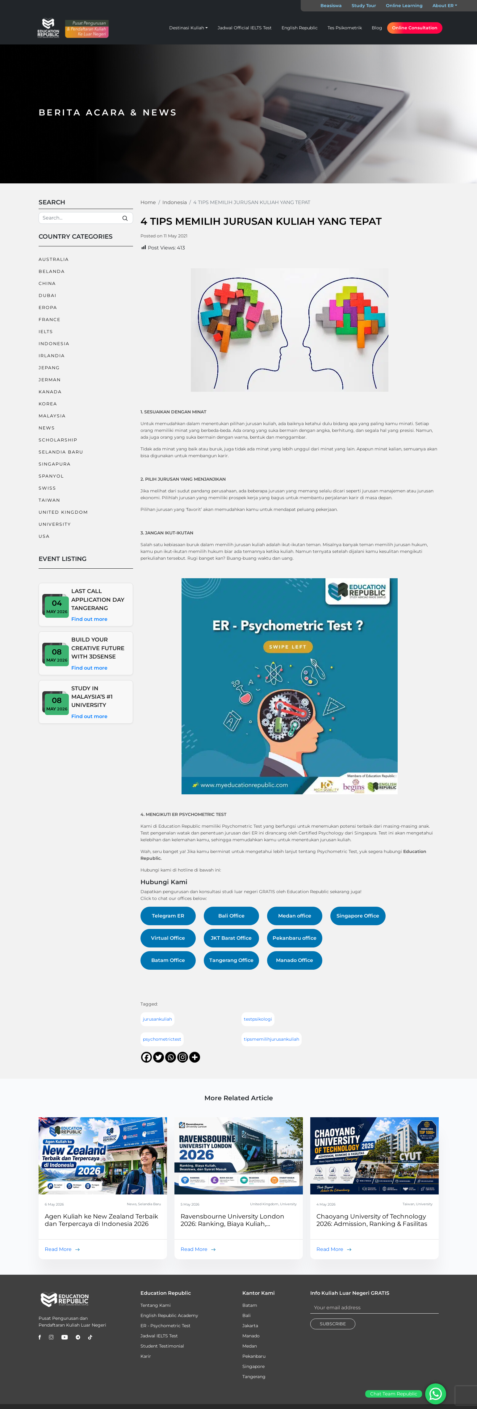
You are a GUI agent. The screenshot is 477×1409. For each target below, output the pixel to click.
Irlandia (52, 355)
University (55, 524)
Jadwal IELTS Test (159, 1336)
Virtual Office (168, 938)
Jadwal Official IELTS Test (245, 28)
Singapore (253, 1366)
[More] (194, 1057)
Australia (54, 259)
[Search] (86, 218)
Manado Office (294, 960)
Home (148, 202)
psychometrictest (162, 1039)
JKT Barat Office (231, 938)
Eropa (48, 307)
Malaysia (52, 416)
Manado (251, 1336)
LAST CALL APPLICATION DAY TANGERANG (97, 599)
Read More (58, 1249)
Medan (249, 1346)
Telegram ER (168, 916)
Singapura (55, 464)
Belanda (52, 271)
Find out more (89, 619)
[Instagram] (182, 1057)
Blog (377, 28)
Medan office (294, 916)
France (50, 319)
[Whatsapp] (170, 1057)
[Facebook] (146, 1057)
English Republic (300, 28)
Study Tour (364, 5)
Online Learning (404, 5)
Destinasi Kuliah (186, 28)
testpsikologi (258, 1019)
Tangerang (254, 1376)
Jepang (49, 367)
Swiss (47, 488)
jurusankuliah (157, 1019)
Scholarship (58, 440)
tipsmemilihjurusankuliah (271, 1039)
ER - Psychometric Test (165, 1325)
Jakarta (250, 1325)
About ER (443, 5)
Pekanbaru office (294, 938)
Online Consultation (414, 28)
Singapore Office (358, 916)
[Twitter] (158, 1057)
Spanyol (51, 476)
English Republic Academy (169, 1315)
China (47, 283)
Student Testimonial (162, 1346)
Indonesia (54, 343)
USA (44, 536)
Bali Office (231, 916)
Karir (145, 1356)
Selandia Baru (61, 452)
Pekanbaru (254, 1356)
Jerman (50, 380)
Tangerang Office (231, 960)
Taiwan (49, 500)
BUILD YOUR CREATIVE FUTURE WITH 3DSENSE (97, 648)
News (47, 428)
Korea (48, 404)
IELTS (46, 331)
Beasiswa (331, 5)
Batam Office (168, 960)
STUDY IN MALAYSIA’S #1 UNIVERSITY (92, 697)
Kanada (50, 392)
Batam (249, 1305)
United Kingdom (63, 512)
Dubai (47, 295)
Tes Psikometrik (345, 28)
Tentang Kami (155, 1305)
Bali (246, 1315)
